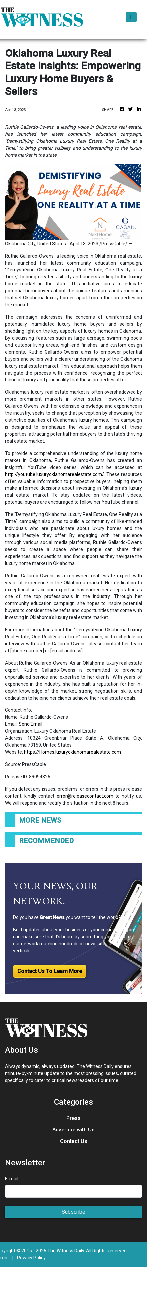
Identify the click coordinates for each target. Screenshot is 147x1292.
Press (73, 1118)
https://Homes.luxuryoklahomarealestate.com (72, 752)
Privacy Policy (31, 1257)
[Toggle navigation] (131, 17)
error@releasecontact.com (85, 796)
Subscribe (73, 1212)
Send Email (30, 724)
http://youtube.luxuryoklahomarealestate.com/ (54, 474)
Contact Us (73, 1141)
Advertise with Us (73, 1130)
